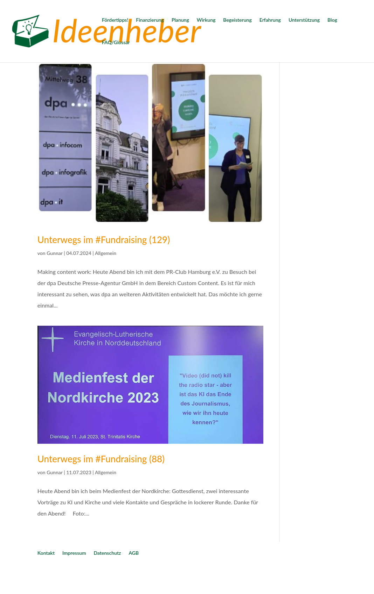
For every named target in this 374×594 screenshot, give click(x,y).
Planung (180, 20)
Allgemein (105, 253)
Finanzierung (150, 20)
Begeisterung (237, 20)
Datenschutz (107, 553)
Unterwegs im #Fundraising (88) (101, 458)
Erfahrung (270, 20)
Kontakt (46, 553)
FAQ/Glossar (116, 42)
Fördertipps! (115, 20)
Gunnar (54, 253)
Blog (332, 20)
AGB (134, 553)
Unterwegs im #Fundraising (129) (103, 239)
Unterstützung (304, 20)
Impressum (74, 553)
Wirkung (206, 20)
